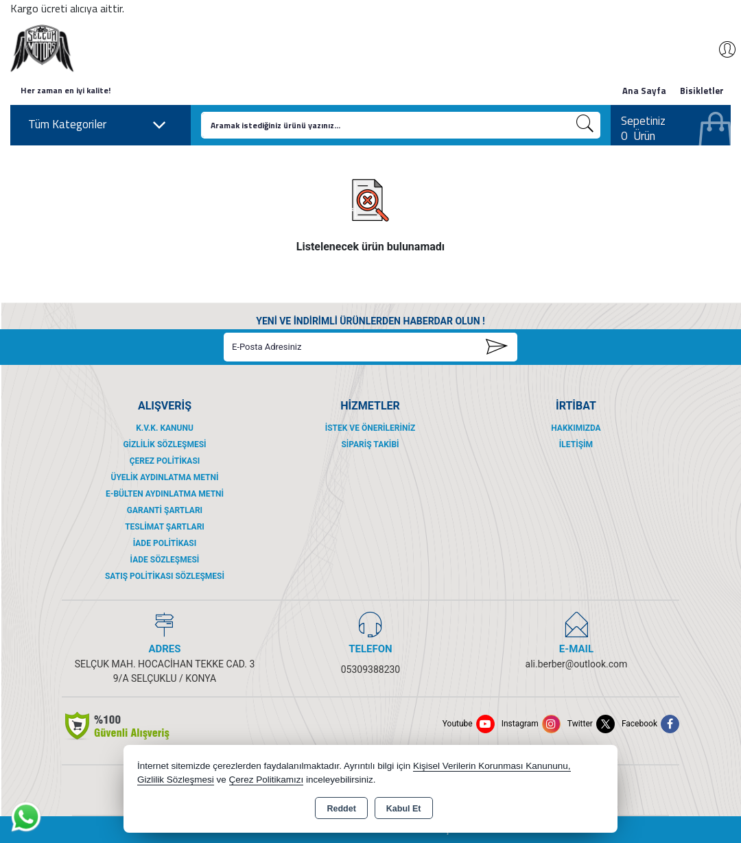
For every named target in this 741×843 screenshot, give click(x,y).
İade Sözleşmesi (165, 560)
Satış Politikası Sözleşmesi (164, 576)
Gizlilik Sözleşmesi (164, 444)
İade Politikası (165, 543)
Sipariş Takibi (370, 444)
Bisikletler (702, 90)
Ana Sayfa (644, 90)
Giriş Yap (720, 49)
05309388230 (371, 669)
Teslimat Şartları (164, 527)
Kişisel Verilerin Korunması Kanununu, (492, 766)
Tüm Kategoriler (97, 125)
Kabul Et (403, 809)
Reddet (341, 809)
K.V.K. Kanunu (164, 428)
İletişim (576, 444)
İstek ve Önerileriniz (370, 428)
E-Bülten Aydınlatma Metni (165, 494)
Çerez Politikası (165, 461)
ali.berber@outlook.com (577, 663)
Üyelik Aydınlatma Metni (164, 477)
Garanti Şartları (164, 510)
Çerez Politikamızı (266, 779)
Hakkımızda (575, 428)
